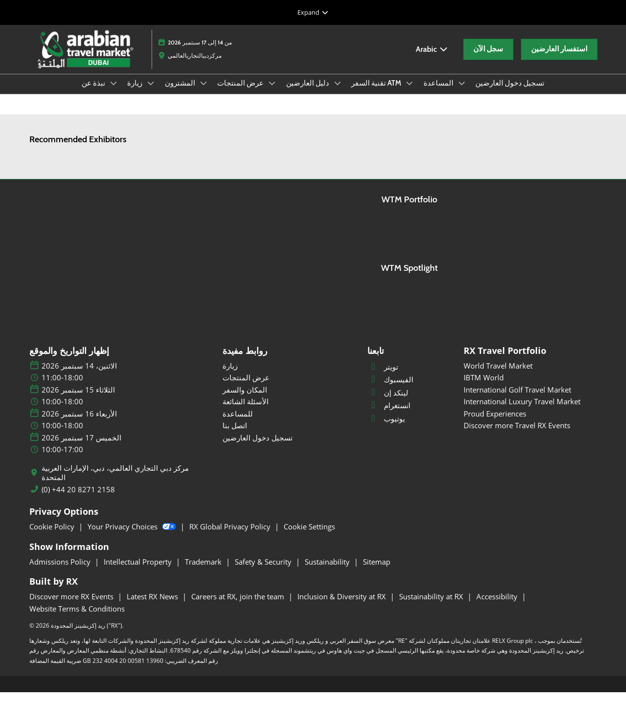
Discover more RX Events (72, 605)
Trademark (204, 570)
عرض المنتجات (241, 92)
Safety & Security (264, 570)
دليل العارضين (308, 92)
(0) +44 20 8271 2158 (78, 498)
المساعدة (439, 92)
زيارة (135, 92)
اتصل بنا (235, 434)
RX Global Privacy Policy (230, 535)
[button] (488, 58)
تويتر (382, 375)
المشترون (181, 92)
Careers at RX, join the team (238, 605)
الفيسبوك (390, 388)
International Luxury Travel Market (522, 410)
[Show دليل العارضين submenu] (337, 92)
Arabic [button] (432, 58)
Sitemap (376, 570)
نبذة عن (94, 92)
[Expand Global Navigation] (313, 12)
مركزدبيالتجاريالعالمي (195, 64)
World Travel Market (498, 374)
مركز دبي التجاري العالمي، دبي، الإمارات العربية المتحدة (115, 481)
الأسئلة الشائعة (245, 410)
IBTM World (484, 386)
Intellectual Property (139, 570)
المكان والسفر (245, 398)
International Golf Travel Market (517, 398)
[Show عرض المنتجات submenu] (272, 92)
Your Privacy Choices (133, 535)
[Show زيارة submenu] (150, 92)
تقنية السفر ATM (376, 92)
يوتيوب (386, 427)
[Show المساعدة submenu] (461, 92)
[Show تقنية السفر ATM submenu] (409, 92)
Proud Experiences (495, 422)
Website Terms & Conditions (77, 617)
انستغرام (388, 414)
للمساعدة (238, 422)
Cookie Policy (52, 535)
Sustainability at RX (432, 605)
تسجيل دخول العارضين (509, 92)
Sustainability (328, 570)
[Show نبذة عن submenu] (113, 92)
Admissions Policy (60, 570)
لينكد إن (387, 401)
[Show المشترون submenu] (203, 92)
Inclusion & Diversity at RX (342, 605)
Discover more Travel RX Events (517, 434)
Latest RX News (153, 605)
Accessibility (497, 605)
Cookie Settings (309, 535)
